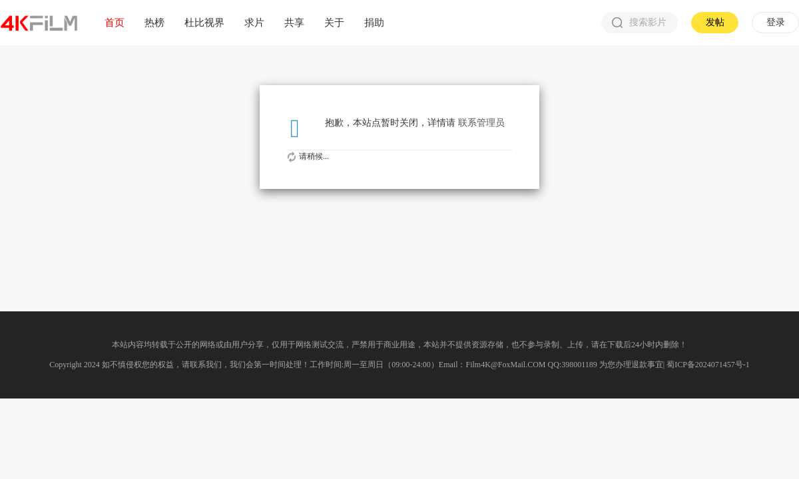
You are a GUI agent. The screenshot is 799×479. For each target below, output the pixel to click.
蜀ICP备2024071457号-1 (708, 364)
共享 (294, 22)
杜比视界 (204, 22)
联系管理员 (481, 123)
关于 (334, 22)
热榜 (154, 22)
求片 (254, 22)
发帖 (715, 22)
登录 (775, 22)
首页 (115, 22)
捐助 (374, 22)
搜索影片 (639, 22)
